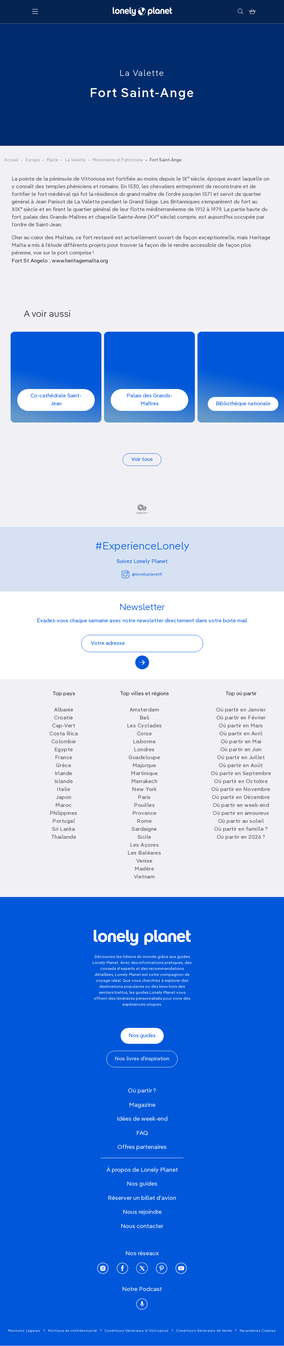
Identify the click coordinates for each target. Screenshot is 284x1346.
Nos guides (142, 1035)
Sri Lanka (63, 829)
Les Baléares (144, 853)
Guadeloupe (144, 757)
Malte (52, 160)
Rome (144, 821)
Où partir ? (142, 1091)
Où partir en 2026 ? (241, 837)
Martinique (144, 773)
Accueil (11, 160)
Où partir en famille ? (241, 829)
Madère (144, 869)
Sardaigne (144, 829)
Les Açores (144, 845)
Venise (144, 861)
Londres (144, 750)
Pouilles (144, 805)
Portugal (63, 821)
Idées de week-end (142, 1119)
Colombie (63, 742)
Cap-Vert (63, 726)
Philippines (64, 813)
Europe (33, 160)
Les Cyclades (144, 726)
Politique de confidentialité (72, 1330)
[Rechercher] (240, 11)
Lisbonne (144, 742)
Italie (63, 789)
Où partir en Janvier (241, 710)
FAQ (142, 1133)
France (64, 757)
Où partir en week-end (241, 805)
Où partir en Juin (241, 750)
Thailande (64, 837)
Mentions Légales (24, 1330)
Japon (64, 797)
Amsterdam (144, 710)
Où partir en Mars (241, 726)
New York (144, 789)
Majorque (144, 765)
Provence (144, 813)
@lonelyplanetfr (142, 574)
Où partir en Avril (240, 734)
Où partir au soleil (241, 821)
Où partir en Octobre (241, 781)
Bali (144, 718)
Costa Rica (63, 734)
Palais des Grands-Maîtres (149, 400)
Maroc (63, 805)
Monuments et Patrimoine (117, 160)
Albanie (64, 710)
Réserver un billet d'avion (142, 1198)
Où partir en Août (241, 765)
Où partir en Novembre (240, 789)
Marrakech (144, 781)
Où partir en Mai (241, 742)
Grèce (64, 765)
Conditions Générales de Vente (204, 1330)
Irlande (64, 773)
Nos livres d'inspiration (142, 1059)
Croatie (63, 718)
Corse (144, 734)
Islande (63, 781)
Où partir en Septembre (241, 773)
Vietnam (144, 877)
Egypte (63, 750)
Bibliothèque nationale (243, 404)
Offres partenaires (142, 1147)
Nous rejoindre (142, 1212)
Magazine (142, 1105)
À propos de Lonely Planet (142, 1170)
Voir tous (142, 459)
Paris (144, 797)
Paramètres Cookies (258, 1330)
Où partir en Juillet (241, 757)
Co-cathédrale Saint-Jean (56, 400)
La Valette (142, 73)
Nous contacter (142, 1226)
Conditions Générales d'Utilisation (137, 1330)
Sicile (144, 837)
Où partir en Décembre (241, 797)
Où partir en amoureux (241, 813)
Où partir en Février (241, 718)
